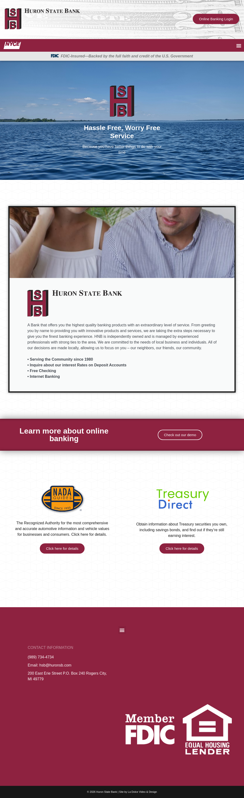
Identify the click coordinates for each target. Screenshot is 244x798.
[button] (239, 45)
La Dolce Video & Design (142, 791)
